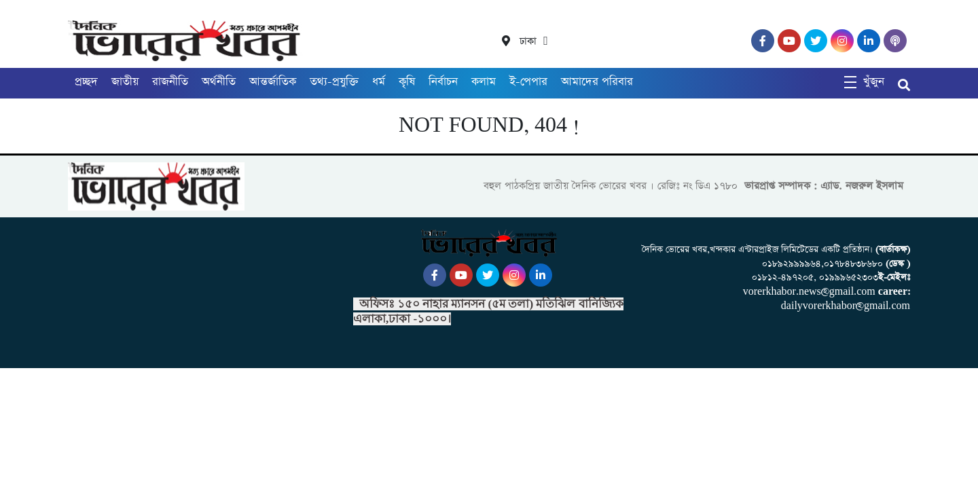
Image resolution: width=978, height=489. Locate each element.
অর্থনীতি (219, 82)
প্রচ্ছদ (86, 82)
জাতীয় (125, 82)
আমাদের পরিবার (597, 82)
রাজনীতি (170, 82)
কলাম (483, 82)
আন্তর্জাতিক (272, 82)
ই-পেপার (528, 82)
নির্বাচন (443, 82)
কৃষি (407, 82)
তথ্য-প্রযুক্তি (334, 82)
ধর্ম (378, 82)
